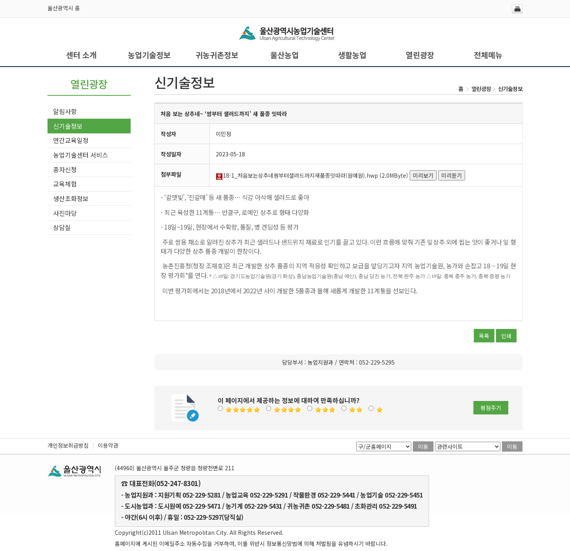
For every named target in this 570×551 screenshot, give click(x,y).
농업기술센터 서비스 (80, 155)
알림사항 (65, 111)
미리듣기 (451, 175)
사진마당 (65, 213)
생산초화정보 (71, 198)
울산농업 (284, 55)
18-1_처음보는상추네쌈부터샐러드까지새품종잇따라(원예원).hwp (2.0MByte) (312, 175)
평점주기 (491, 408)
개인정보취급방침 (68, 445)
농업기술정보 (149, 55)
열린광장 (420, 55)
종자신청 (65, 169)
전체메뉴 (488, 55)
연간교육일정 (71, 140)
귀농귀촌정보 (217, 55)
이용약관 (108, 445)
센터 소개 (81, 55)
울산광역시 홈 (64, 8)
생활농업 (352, 55)
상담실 (62, 227)
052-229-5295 (377, 362)
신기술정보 (68, 126)
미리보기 (423, 175)
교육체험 (65, 183)
